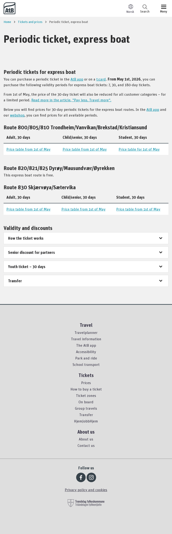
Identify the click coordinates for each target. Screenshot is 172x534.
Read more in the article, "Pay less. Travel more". (71, 100)
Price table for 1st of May (139, 149)
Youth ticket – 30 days (26, 266)
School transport (86, 364)
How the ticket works (25, 238)
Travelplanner (86, 332)
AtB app (76, 79)
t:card (101, 79)
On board (86, 401)
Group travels (86, 408)
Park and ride (86, 358)
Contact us (86, 445)
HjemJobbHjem (86, 421)
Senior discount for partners (31, 252)
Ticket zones (86, 395)
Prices (86, 382)
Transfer (15, 280)
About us (86, 439)
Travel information (86, 339)
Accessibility (86, 351)
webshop (17, 115)
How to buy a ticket (86, 389)
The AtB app (86, 345)
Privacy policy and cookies (86, 489)
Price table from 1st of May (28, 149)
